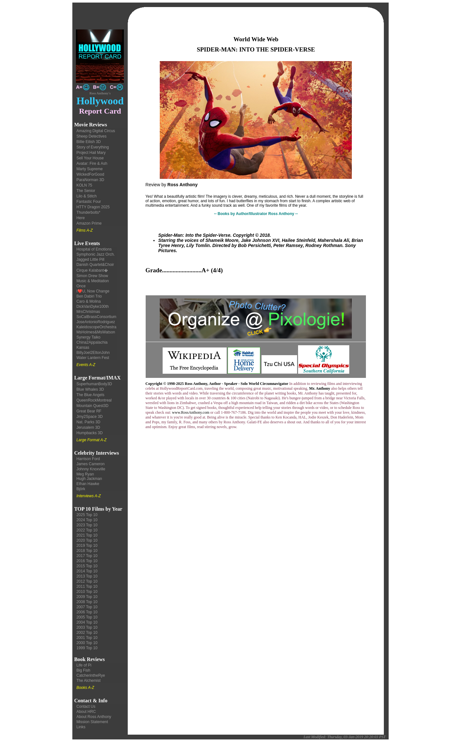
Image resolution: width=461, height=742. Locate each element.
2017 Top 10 (87, 556)
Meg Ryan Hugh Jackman (89, 476)
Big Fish (83, 670)
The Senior (86, 190)
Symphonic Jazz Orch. (96, 254)
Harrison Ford (88, 459)
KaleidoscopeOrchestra (97, 327)
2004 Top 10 (87, 622)
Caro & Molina (89, 301)
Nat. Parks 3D (89, 422)
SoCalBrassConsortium (97, 317)
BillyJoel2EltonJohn (93, 352)
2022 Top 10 (87, 530)
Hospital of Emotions (94, 249)
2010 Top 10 (87, 591)
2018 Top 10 (87, 550)
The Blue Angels (90, 395)
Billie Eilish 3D (89, 142)
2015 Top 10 (87, 566)
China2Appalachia (92, 342)
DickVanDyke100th (93, 306)
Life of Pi (84, 665)
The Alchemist (89, 680)
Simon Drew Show (92, 276)
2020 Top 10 (87, 540)
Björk (81, 489)
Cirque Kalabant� (92, 270)
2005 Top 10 (87, 617)
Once (81, 286)
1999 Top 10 (87, 648)
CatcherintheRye (91, 675)
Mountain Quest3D (93, 405)
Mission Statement (92, 722)
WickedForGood (90, 174)
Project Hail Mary (91, 152)
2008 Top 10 (87, 602)
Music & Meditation (93, 281)
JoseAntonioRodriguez (96, 322)
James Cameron (91, 464)
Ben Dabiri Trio (89, 296)
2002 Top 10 (87, 632)
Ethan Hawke (88, 484)
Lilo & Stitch (87, 196)
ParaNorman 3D (90, 180)
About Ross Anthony (94, 716)
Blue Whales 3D (90, 389)
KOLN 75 (84, 185)
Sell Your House (90, 158)
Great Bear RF (89, 411)
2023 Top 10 (87, 525)
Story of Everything (93, 147)
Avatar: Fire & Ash (92, 163)
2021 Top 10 (87, 535)
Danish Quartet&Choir (95, 264)
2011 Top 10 (87, 586)
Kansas (83, 347)
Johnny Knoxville (91, 469)
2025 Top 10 (87, 515)
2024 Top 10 (87, 520)
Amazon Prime (89, 223)
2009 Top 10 (87, 596)
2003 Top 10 (87, 627)
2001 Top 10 (87, 637)
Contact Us (86, 706)
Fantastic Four (89, 201)
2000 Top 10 (87, 643)
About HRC (86, 711)
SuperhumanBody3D (94, 384)
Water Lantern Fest (93, 357)
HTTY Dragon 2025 (93, 207)
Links (81, 727)
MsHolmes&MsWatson (96, 332)
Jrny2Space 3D (90, 416)
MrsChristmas (88, 311)
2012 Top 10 (87, 581)
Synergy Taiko (89, 337)
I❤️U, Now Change (93, 291)
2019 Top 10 (87, 545)
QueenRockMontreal (94, 400)
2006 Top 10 (87, 612)
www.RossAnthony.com (190, 412)
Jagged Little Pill (90, 259)
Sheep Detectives (92, 136)
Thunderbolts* (89, 212)
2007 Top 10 (87, 607)
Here (81, 218)
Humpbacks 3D (90, 433)
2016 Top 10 (87, 561)
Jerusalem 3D (88, 427)
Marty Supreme (90, 169)
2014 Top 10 (87, 571)
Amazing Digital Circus (96, 131)
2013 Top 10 (87, 576)
